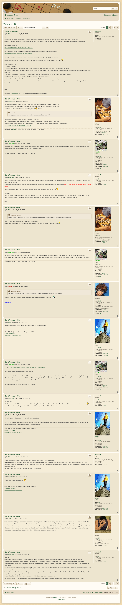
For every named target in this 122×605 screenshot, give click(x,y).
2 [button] (109, 27)
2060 (99, 156)
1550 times (105, 353)
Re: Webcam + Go (12, 99)
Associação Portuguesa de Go (13, 335)
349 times (104, 132)
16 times (104, 309)
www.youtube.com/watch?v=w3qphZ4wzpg (18, 125)
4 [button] (114, 27)
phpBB (55, 597)
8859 (99, 127)
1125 (99, 301)
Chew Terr (97, 152)
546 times (104, 164)
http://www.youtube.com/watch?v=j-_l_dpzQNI (19, 47)
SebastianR (98, 31)
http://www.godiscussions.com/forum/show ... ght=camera (27, 367)
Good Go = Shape (10, 333)
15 (99, 538)
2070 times (105, 134)
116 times (105, 311)
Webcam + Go (10, 24)
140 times (105, 355)
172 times (105, 166)
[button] (117, 27)
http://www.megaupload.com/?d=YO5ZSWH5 (18, 53)
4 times (104, 41)
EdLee (96, 123)
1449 (99, 348)
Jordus (97, 297)
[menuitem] (16, 15)
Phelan (97, 344)
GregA (96, 534)
